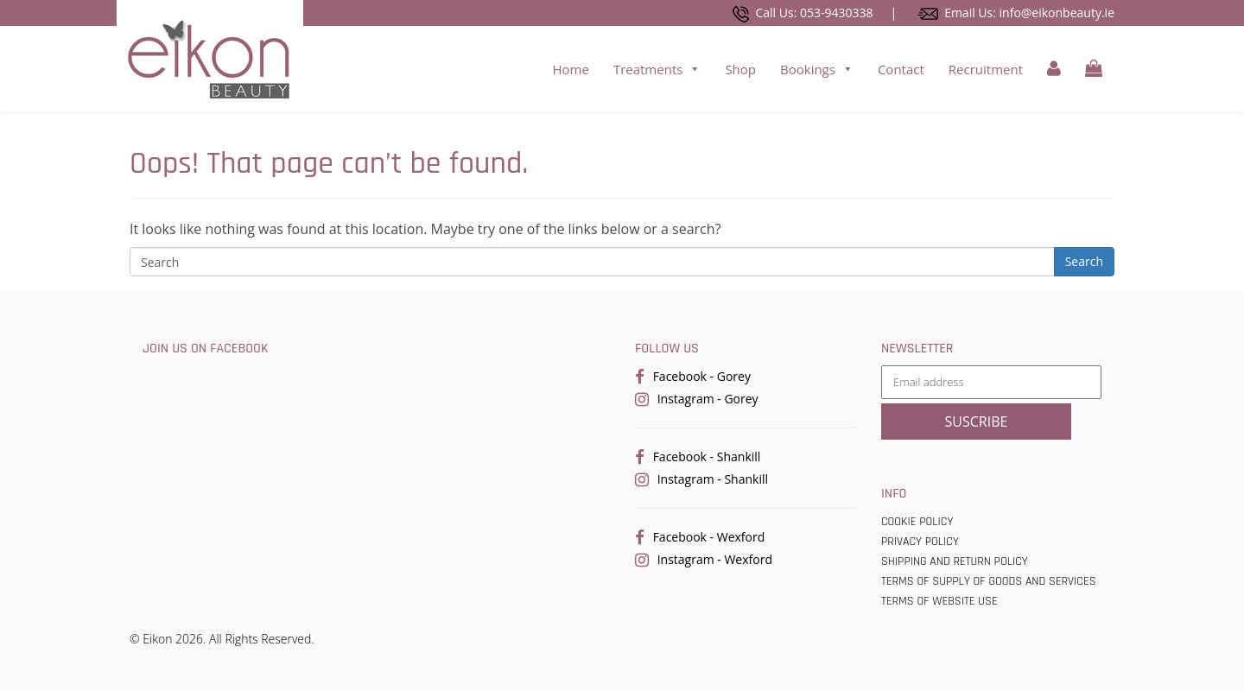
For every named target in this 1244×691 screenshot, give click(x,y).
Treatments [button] (657, 69)
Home (570, 69)
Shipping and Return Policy (954, 561)
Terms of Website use (939, 601)
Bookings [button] (817, 69)
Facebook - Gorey (702, 376)
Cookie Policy (917, 521)
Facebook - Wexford (709, 537)
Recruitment (986, 69)
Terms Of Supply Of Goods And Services (988, 581)
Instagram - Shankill (712, 479)
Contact (901, 69)
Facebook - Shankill (707, 456)
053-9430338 (836, 12)
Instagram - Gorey (707, 398)
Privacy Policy (920, 541)
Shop (740, 69)
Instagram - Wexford (714, 559)
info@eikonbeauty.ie (1057, 12)
